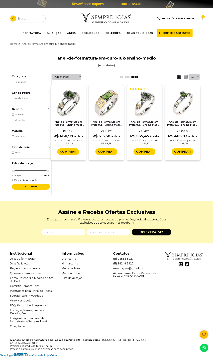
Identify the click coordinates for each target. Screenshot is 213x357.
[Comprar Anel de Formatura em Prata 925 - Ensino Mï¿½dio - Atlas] (106, 151)
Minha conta (70, 263)
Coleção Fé (17, 326)
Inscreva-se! (151, 232)
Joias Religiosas (20, 263)
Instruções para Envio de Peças (31, 290)
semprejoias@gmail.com (129, 268)
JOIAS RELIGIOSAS (140, 33)
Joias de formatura (22, 258)
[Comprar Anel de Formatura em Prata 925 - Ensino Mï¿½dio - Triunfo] (144, 151)
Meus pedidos (71, 268)
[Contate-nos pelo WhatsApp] (204, 348)
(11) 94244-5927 (123, 263)
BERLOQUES (90, 33)
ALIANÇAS (54, 33)
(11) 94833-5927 (123, 258)
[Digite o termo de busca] (31, 19)
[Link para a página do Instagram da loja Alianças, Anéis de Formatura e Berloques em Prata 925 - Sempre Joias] (180, 264)
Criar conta (69, 258)
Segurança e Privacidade (26, 295)
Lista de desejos (72, 278)
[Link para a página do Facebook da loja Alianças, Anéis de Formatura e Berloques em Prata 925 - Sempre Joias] (187, 264)
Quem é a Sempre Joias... (26, 273)
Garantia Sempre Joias (24, 286)
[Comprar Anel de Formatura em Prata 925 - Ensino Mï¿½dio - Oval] (183, 151)
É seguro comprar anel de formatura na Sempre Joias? (28, 320)
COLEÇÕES (113, 33)
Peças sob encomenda (25, 268)
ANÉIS (71, 33)
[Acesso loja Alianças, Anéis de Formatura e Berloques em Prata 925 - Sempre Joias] (175, 19)
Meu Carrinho (71, 273)
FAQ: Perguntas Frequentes (29, 305)
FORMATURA (32, 33)
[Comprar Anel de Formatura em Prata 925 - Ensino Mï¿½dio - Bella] (68, 151)
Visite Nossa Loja (20, 300)
